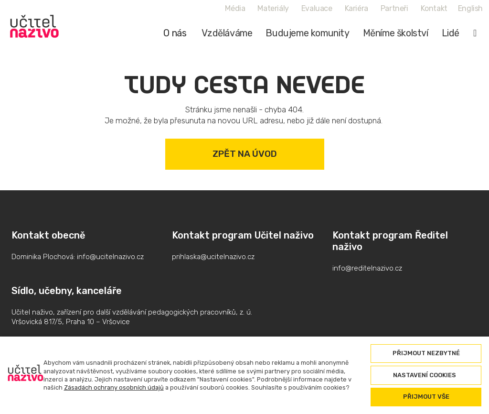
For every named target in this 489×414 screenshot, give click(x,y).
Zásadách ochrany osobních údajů (114, 387)
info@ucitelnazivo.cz (110, 256)
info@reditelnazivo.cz (367, 268)
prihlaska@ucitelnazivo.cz (213, 256)
